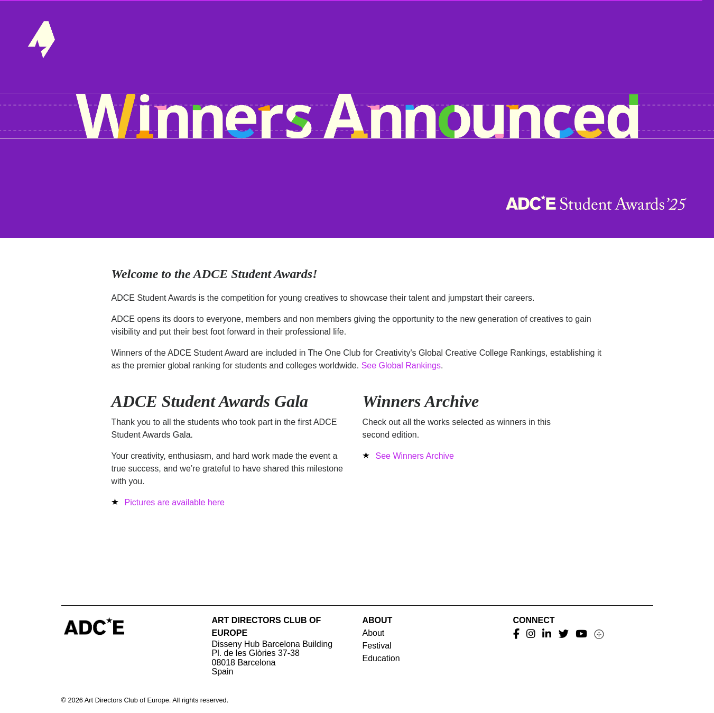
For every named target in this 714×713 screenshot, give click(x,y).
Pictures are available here (175, 502)
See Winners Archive (415, 455)
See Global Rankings (401, 365)
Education (381, 658)
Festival (377, 645)
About (374, 632)
